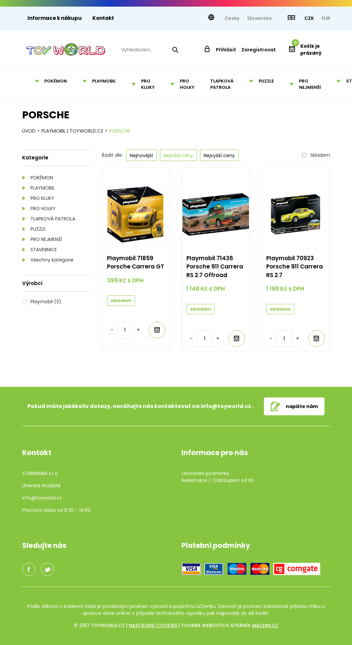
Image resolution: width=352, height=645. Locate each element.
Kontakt (103, 18)
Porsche (119, 131)
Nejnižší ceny (178, 155)
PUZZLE (38, 229)
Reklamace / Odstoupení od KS (217, 480)
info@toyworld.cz (226, 406)
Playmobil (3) (45, 301)
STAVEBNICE (43, 249)
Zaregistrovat (258, 49)
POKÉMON (41, 177)
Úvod (28, 131)
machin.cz (265, 625)
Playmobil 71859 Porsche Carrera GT (135, 262)
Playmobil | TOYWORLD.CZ (72, 131)
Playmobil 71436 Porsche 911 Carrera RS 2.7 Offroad (214, 266)
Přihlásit (226, 49)
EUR (326, 18)
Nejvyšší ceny (219, 155)
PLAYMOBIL (42, 188)
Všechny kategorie (52, 260)
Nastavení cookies (153, 625)
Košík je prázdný (307, 49)
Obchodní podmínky (205, 473)
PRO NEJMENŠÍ (46, 239)
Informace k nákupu (54, 18)
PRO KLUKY (42, 198)
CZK (309, 18)
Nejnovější (141, 155)
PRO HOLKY (43, 208)
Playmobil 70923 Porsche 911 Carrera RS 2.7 (294, 266)
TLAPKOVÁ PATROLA (52, 218)
